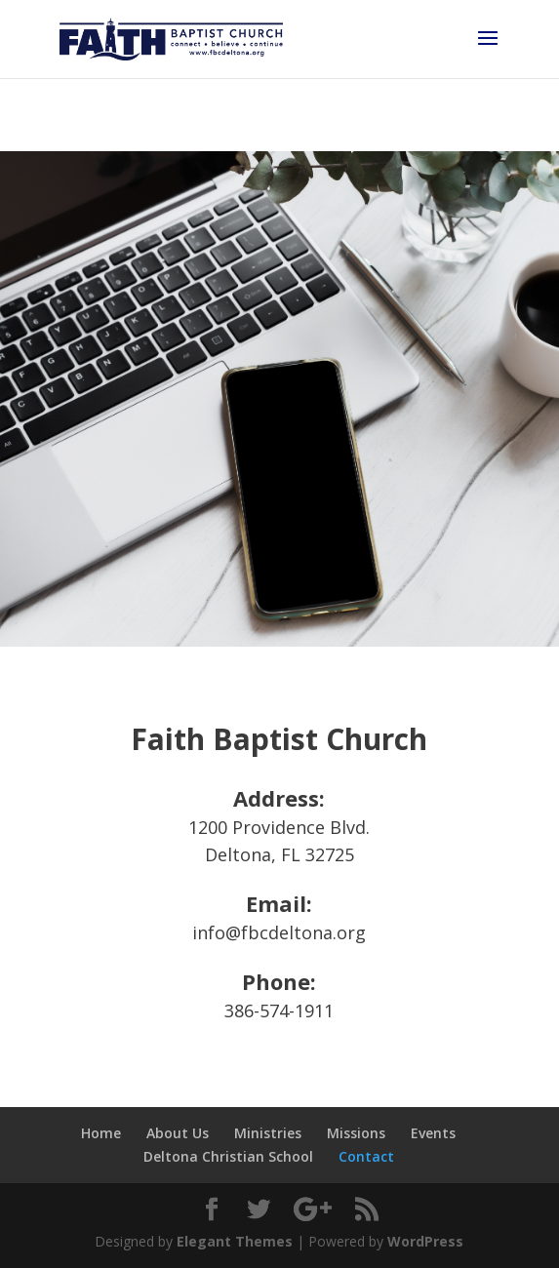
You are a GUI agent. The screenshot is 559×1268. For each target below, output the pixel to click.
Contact (366, 1156)
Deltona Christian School (228, 1156)
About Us (177, 1133)
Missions (356, 1133)
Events (433, 1133)
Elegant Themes (235, 1241)
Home (101, 1133)
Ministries (267, 1133)
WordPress (425, 1241)
